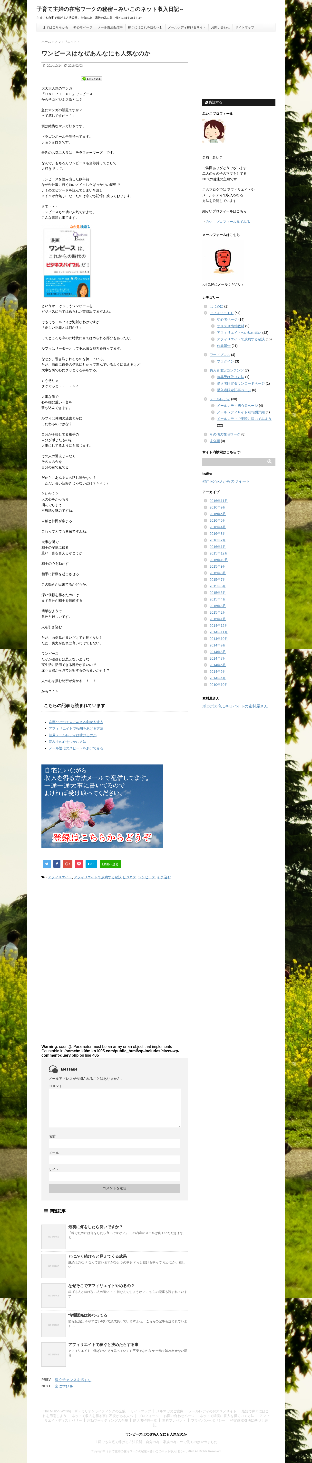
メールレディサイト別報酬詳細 (241, 412)
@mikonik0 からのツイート (226, 481)
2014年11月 (219, 632)
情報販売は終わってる (87, 1315)
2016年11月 (219, 501)
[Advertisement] (82, 924)
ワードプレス (220, 355)
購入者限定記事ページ (234, 390)
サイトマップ (244, 27)
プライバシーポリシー (208, 1420)
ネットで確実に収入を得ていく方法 (227, 1416)
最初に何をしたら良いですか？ (95, 1227)
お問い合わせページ (179, 1416)
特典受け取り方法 (230, 377)
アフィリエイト (60, 877)
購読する (213, 102)
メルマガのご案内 (170, 1411)
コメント (55, 1086)
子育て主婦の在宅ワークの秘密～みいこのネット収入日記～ (110, 9)
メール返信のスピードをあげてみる (76, 748)
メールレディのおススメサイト (212, 1411)
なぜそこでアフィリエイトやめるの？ (101, 1286)
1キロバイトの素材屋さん (245, 706)
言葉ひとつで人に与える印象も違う (76, 722)
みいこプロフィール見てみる (228, 222)
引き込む (164, 877)
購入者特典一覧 (145, 1420)
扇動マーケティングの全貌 (107, 1420)
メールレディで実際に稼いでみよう (244, 419)
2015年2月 (218, 612)
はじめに (216, 306)
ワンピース (146, 877)
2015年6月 (218, 586)
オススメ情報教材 (230, 326)
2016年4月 (218, 527)
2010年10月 (219, 685)
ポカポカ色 (212, 706)
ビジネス (129, 877)
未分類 (215, 441)
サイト (54, 1169)
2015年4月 (218, 599)
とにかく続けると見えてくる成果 (97, 1256)
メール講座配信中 (110, 27)
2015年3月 (218, 606)
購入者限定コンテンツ (227, 370)
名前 (52, 1136)
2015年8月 (218, 573)
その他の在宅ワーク (225, 434)
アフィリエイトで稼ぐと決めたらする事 (103, 1345)
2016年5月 (218, 520)
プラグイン (225, 361)
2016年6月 (218, 514)
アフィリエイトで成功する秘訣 (98, 877)
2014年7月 (218, 658)
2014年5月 (218, 671)
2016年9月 (218, 507)
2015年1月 (218, 619)
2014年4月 (218, 678)
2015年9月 (218, 566)
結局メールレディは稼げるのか (73, 735)
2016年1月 (218, 547)
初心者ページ (82, 27)
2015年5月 (218, 593)
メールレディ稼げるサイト (187, 27)
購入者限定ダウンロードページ (241, 383)
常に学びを (64, 1386)
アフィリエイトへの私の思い (239, 333)
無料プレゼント (174, 1420)
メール (54, 1153)
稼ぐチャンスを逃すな (73, 1380)
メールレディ (220, 399)
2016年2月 (218, 540)
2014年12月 (219, 625)
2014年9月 (218, 645)
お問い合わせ (220, 27)
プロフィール (148, 1416)
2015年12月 (219, 553)
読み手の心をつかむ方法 (67, 742)
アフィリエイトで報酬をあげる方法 (76, 728)
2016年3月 (218, 534)
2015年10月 (219, 560)
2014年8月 (218, 652)
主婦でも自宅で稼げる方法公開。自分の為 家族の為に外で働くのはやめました (156, 1442)
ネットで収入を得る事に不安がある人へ (102, 1416)
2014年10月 (219, 639)
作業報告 (224, 346)
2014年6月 (218, 665)
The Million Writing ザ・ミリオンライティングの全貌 (84, 1411)
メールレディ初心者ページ (237, 406)
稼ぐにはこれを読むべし (145, 27)
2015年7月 (218, 580)
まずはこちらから (55, 27)
